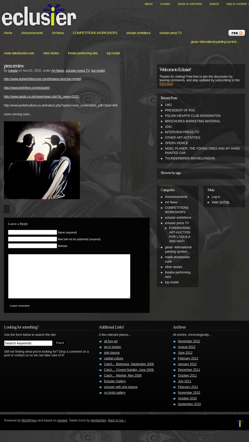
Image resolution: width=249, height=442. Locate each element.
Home (8, 33)
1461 (168, 105)
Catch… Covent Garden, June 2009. (129, 377)
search (214, 4)
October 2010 (187, 406)
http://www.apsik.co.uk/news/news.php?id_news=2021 (41, 96)
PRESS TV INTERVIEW (190, 4)
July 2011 (184, 389)
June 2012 (185, 360)
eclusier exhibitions (138, 33)
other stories (51, 53)
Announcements (32, 33)
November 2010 (189, 400)
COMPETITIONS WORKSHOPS (95, 33)
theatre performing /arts (83, 53)
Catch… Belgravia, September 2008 (129, 372)
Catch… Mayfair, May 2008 (123, 383)
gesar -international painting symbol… (215, 42)
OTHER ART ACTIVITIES (182, 137)
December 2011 (189, 377)
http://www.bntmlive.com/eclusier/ (27, 88)
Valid (221, 202)
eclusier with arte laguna (120, 395)
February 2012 (188, 366)
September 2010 (189, 412)
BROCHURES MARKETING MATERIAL (192, 121)
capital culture (113, 366)
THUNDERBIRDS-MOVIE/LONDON (190, 158)
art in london (112, 355)
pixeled (62, 428)
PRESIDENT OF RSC (180, 110)
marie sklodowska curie (19, 53)
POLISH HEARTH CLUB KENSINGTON (192, 116)
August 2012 (186, 355)
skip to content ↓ (237, 4)
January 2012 (187, 372)
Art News (58, 33)
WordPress (29, 428)
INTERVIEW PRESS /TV (182, 132)
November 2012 (189, 349)
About (149, 4)
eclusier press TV (171, 33)
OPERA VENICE (176, 143)
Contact (165, 4)
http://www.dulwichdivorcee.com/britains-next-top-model (42, 79)
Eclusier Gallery (115, 389)
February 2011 (188, 395)
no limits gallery (115, 400)
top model (113, 53)
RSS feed (166, 84)
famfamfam (98, 428)
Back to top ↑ (117, 428)
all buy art (110, 349)
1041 (168, 127)
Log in (216, 197)
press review (14, 66)
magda (13, 70)
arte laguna (112, 360)
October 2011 (187, 383)
